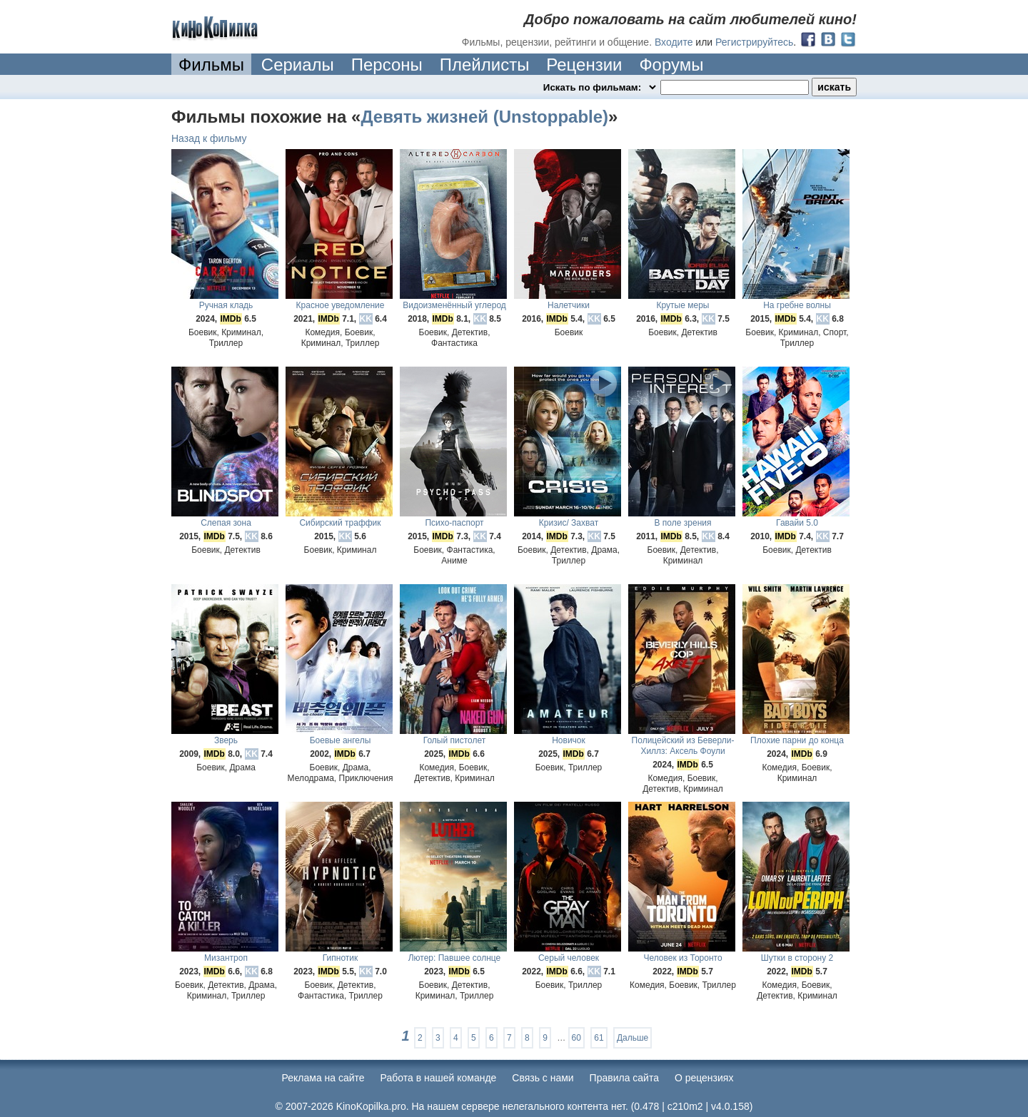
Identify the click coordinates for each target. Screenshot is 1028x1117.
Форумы (671, 64)
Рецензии (584, 64)
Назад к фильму (209, 138)
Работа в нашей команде (439, 1077)
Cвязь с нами (542, 1077)
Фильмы (211, 64)
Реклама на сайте (323, 1077)
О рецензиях (704, 1077)
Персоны (387, 64)
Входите (674, 42)
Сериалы (297, 64)
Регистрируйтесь (754, 42)
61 (598, 1038)
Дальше (632, 1038)
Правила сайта (624, 1077)
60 (576, 1038)
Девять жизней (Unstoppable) (484, 116)
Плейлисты (485, 64)
